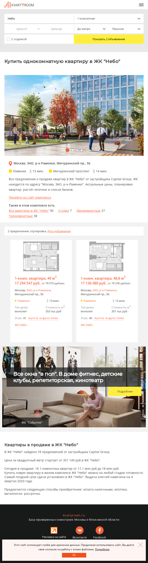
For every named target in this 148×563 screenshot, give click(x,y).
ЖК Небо (21, 325)
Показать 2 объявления (109, 39)
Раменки (24, 301)
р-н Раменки (42, 290)
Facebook (99, 537)
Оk (74, 555)
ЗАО (29, 290)
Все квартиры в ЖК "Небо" (29, 211)
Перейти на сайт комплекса (30, 197)
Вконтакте (80, 537)
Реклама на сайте (54, 537)
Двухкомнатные (88, 211)
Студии (63, 211)
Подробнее (125, 391)
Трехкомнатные (21, 216)
